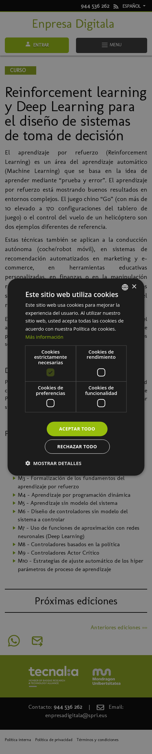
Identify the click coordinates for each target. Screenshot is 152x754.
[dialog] (76, 376)
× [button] (134, 286)
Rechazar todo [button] (77, 446)
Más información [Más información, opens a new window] (44, 337)
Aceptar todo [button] (77, 429)
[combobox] (125, 287)
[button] (53, 463)
